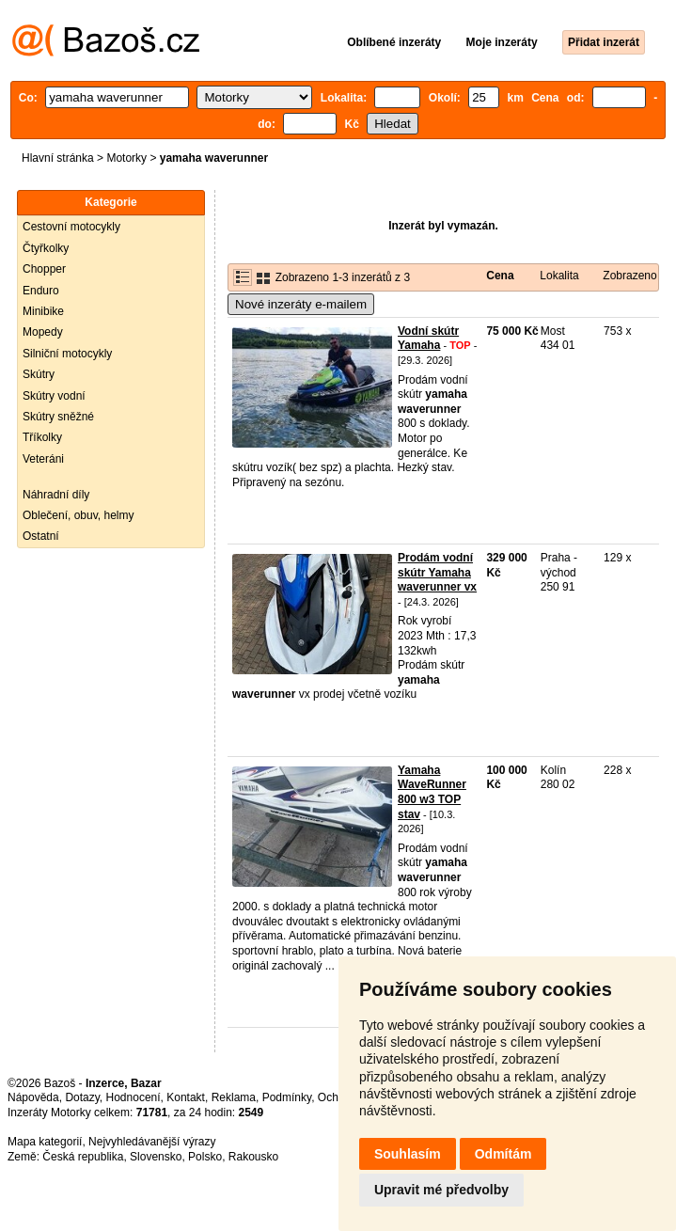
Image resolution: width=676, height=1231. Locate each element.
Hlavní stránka (58, 158)
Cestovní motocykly (71, 226)
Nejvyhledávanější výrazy (151, 1141)
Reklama (234, 1097)
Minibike (43, 311)
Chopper (44, 269)
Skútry (39, 374)
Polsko (205, 1156)
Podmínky (286, 1097)
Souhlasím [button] (407, 1153)
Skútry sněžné (58, 416)
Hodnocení (133, 1097)
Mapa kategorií (45, 1141)
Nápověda (33, 1097)
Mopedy (43, 332)
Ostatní (41, 536)
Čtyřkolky (46, 248)
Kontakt (185, 1097)
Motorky (126, 158)
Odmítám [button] (503, 1153)
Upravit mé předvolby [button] (441, 1189)
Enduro (41, 290)
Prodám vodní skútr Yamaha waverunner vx (437, 572)
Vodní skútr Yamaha (428, 338)
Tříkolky (42, 437)
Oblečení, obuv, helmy (78, 515)
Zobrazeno (629, 275)
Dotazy (82, 1097)
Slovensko (155, 1156)
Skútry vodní (54, 395)
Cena (499, 275)
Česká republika (82, 1156)
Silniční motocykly (67, 353)
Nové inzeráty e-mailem (301, 304)
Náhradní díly (56, 494)
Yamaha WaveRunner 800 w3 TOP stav (432, 792)
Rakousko (253, 1156)
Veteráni (43, 459)
